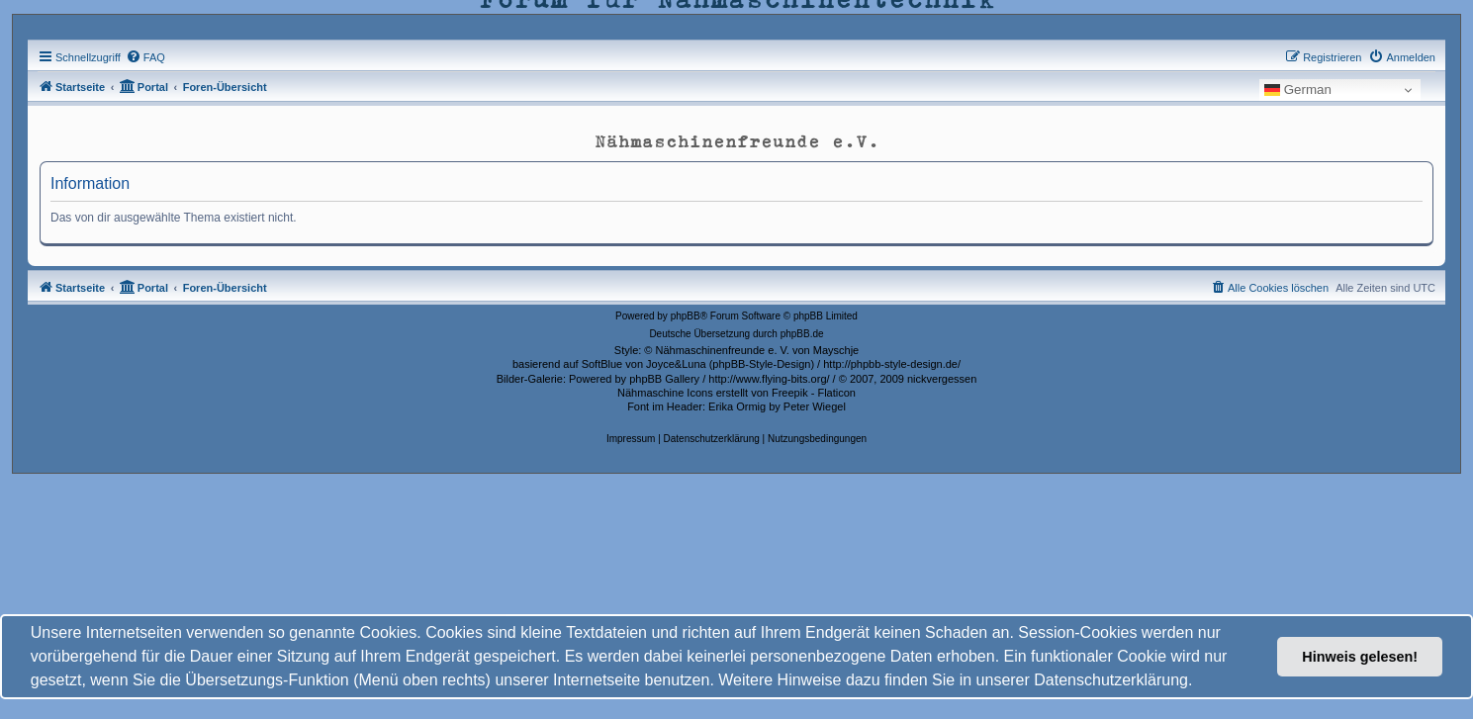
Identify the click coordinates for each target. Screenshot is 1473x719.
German (1298, 90)
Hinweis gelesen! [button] (1360, 657)
